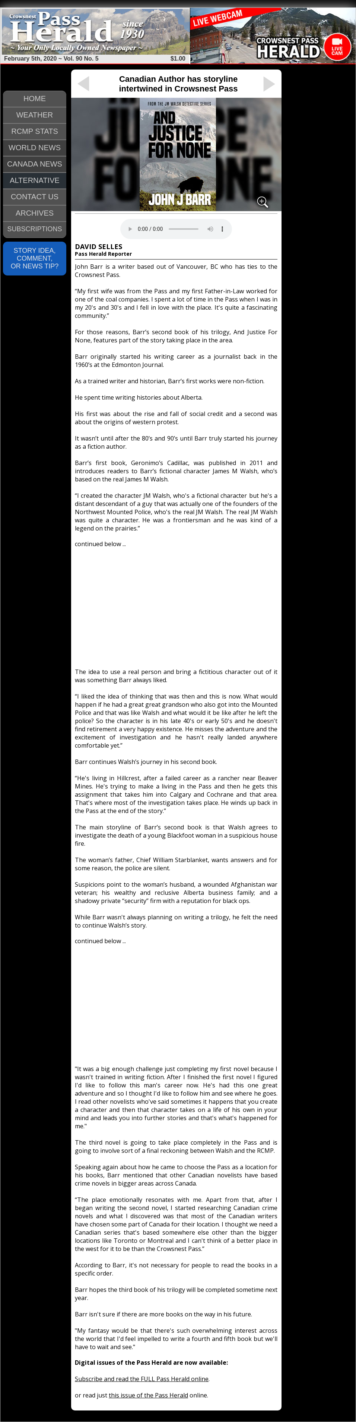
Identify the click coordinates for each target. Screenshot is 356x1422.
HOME (34, 98)
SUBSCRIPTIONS (34, 229)
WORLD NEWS (35, 148)
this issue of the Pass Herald (148, 1395)
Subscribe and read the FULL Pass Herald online (142, 1379)
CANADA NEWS (34, 164)
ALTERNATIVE (35, 180)
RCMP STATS (34, 131)
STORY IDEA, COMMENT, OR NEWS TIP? (35, 258)
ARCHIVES (35, 213)
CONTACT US (34, 197)
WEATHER (34, 115)
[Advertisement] (176, 604)
